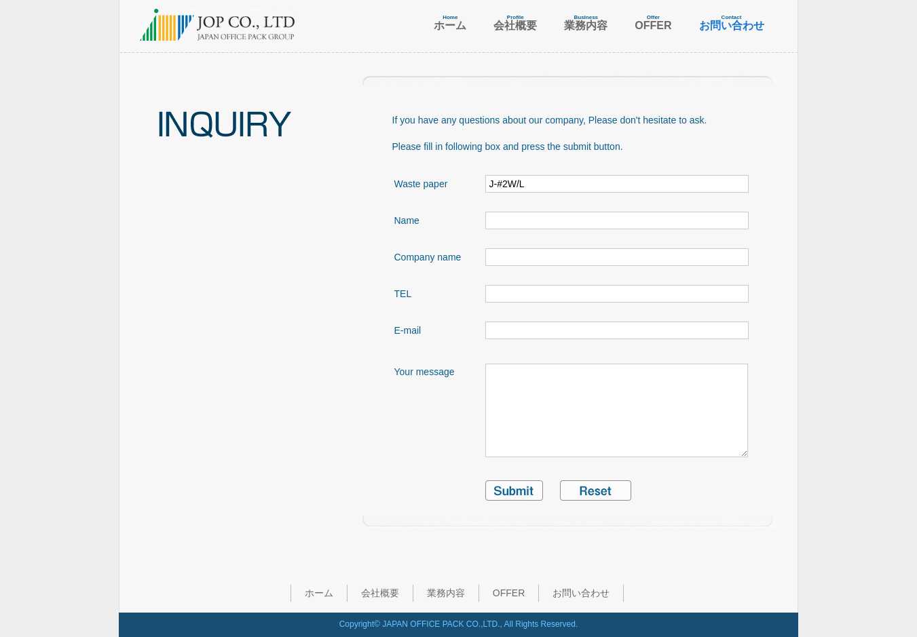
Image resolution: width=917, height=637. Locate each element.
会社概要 (380, 592)
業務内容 (446, 592)
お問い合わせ (581, 592)
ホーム (319, 592)
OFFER (509, 592)
